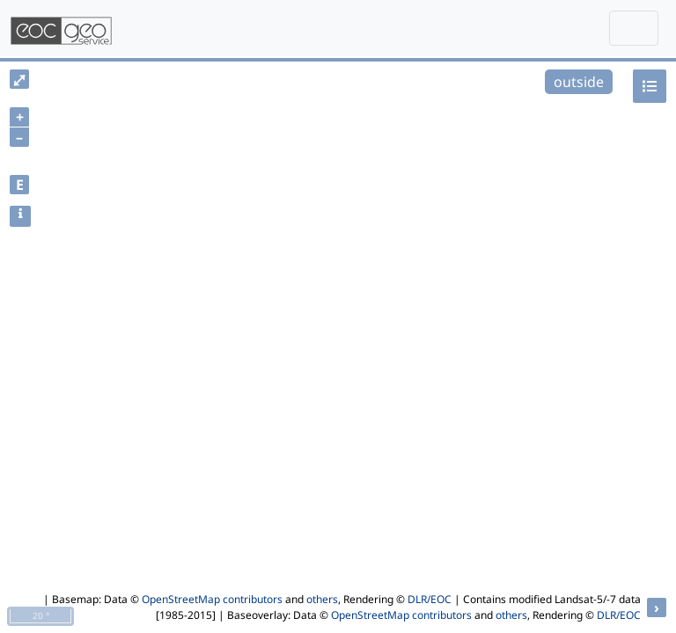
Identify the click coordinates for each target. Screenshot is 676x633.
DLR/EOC (430, 599)
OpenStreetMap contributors (212, 599)
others (322, 599)
